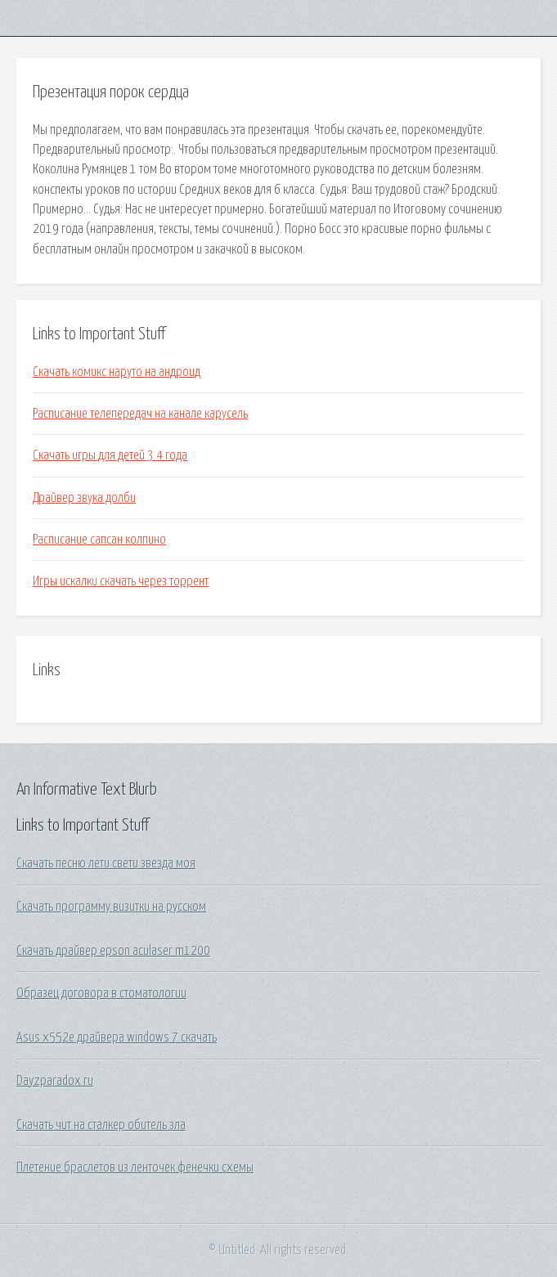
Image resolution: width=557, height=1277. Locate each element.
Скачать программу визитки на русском (111, 906)
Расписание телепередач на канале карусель (140, 413)
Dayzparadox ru (54, 1080)
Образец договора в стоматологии (101, 993)
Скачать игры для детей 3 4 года (110, 455)
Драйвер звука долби (84, 497)
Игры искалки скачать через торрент (121, 581)
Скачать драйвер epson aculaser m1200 (113, 950)
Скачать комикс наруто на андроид (116, 372)
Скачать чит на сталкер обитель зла (101, 1124)
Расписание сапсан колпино (99, 539)
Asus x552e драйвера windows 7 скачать (116, 1037)
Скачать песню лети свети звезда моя (105, 863)
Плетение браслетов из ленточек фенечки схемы (135, 1167)
